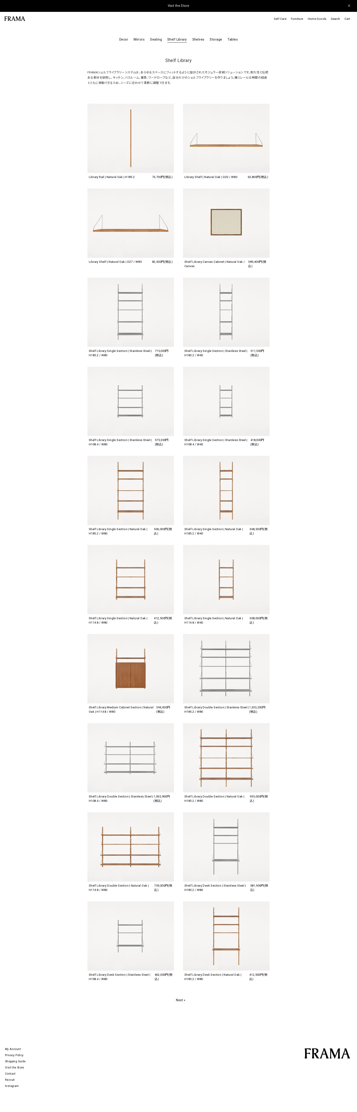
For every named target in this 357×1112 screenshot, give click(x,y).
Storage (216, 39)
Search (335, 19)
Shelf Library (177, 39)
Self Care (280, 19)
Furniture (297, 19)
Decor (123, 39)
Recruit (10, 1079)
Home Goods (317, 19)
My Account (13, 1049)
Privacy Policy (14, 1055)
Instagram (12, 1086)
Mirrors (139, 39)
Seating (156, 39)
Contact (10, 1073)
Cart (347, 19)
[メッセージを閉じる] (349, 5)
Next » (181, 1000)
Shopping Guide (15, 1061)
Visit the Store (178, 6)
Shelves (198, 39)
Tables (232, 39)
